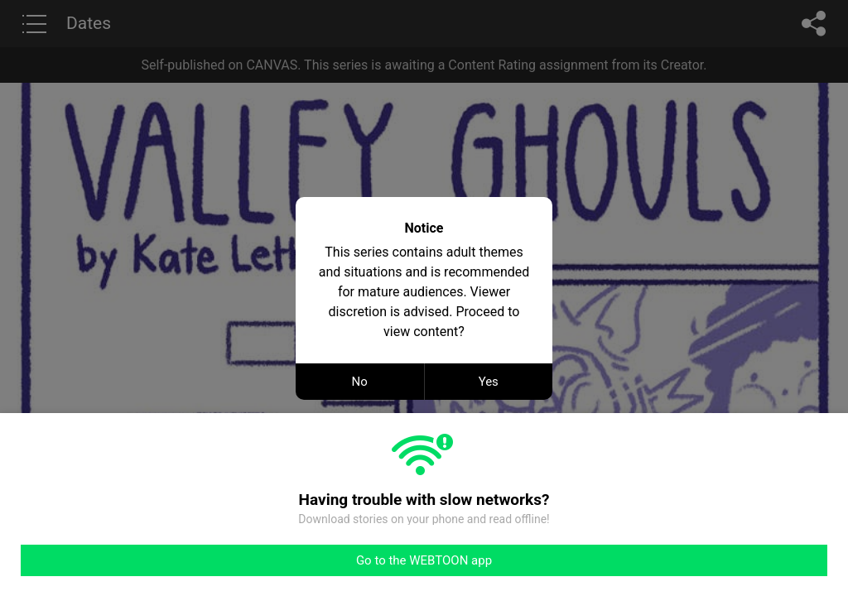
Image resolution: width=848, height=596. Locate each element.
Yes (489, 381)
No (360, 381)
